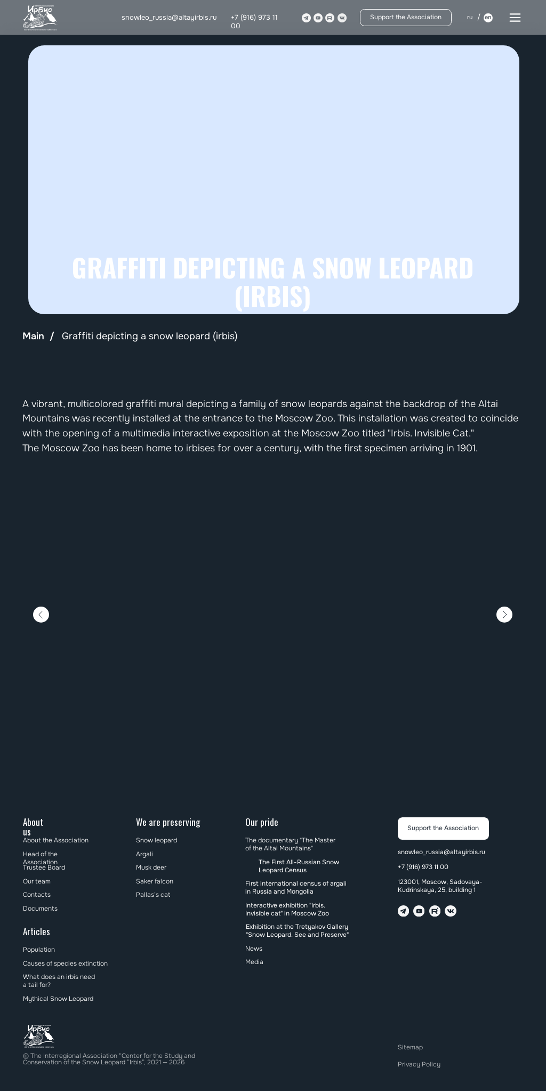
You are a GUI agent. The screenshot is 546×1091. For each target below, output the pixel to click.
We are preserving (168, 822)
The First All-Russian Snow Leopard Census (299, 866)
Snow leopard (156, 841)
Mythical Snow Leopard (58, 999)
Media (254, 962)
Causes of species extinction (65, 964)
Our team (37, 882)
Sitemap (410, 1048)
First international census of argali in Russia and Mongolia (296, 888)
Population (39, 950)
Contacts (37, 895)
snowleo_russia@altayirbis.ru (169, 17)
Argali (144, 854)
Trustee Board (44, 868)
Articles (36, 931)
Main (33, 336)
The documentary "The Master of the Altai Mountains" (290, 845)
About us (33, 826)
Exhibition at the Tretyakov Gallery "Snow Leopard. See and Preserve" (297, 931)
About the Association (56, 841)
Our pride (261, 822)
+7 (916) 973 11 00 (423, 867)
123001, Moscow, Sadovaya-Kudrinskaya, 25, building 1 (440, 886)
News (253, 949)
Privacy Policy (419, 1065)
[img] (40, 17)
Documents (40, 909)
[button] (515, 14)
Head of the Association (40, 858)
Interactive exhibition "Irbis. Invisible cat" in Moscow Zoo (287, 910)
